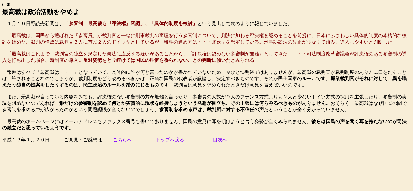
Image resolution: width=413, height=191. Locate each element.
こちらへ (122, 139)
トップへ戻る (170, 139)
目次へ (220, 139)
